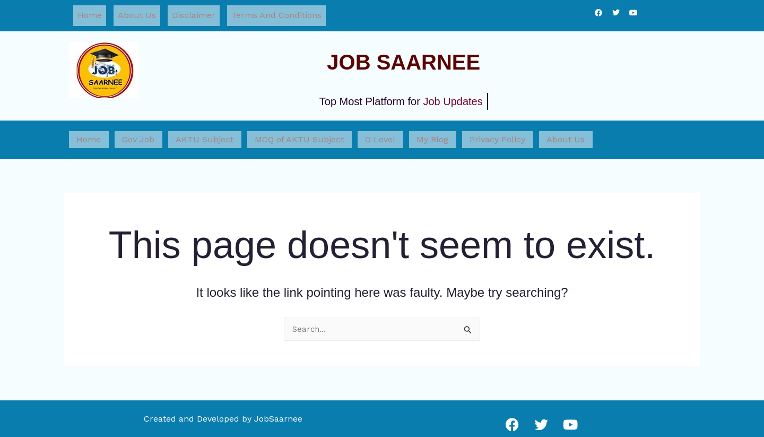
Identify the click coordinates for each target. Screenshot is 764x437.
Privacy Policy (453, 131)
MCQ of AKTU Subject (275, 131)
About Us (137, 13)
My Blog (395, 131)
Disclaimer (193, 13)
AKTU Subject (187, 131)
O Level (349, 131)
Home (89, 13)
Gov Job (128, 131)
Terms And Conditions (276, 13)
